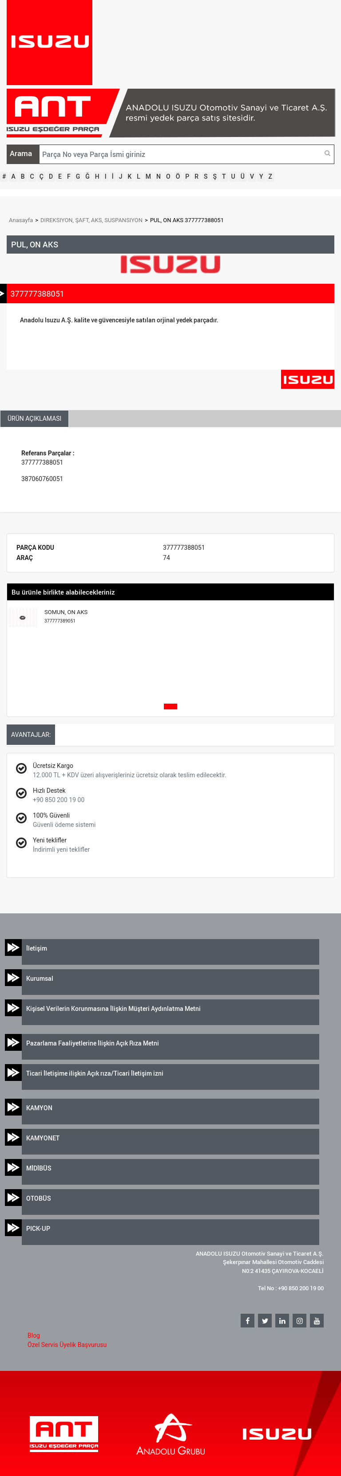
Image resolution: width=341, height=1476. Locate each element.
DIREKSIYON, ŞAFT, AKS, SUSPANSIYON (91, 220)
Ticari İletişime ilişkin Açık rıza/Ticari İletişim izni (94, 1073)
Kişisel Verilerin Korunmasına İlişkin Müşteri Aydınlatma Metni (113, 1008)
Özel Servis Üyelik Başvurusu (67, 1344)
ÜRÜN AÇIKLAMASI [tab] (34, 418)
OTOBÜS (38, 1198)
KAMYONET (42, 1138)
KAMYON (39, 1108)
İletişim (36, 948)
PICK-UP (38, 1228)
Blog (34, 1335)
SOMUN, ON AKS (65, 616)
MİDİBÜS (39, 1168)
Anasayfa (21, 220)
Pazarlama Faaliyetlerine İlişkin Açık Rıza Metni (92, 1043)
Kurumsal (39, 978)
